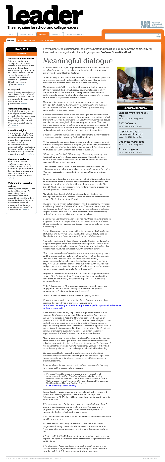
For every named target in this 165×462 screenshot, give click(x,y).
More (20, 84)
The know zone (47, 40)
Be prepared (14, 89)
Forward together (129, 149)
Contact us (57, 458)
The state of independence (21, 58)
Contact (56, 34)
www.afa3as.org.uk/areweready (61, 385)
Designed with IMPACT (151, 458)
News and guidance (27, 40)
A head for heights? (17, 130)
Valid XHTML (47, 458)
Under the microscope (131, 141)
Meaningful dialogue (18, 158)
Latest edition (26, 34)
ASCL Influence (127, 123)
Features (11, 40)
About (11, 34)
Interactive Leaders (75, 34)
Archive (42, 34)
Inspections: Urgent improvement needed (131, 133)
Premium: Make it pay (19, 108)
